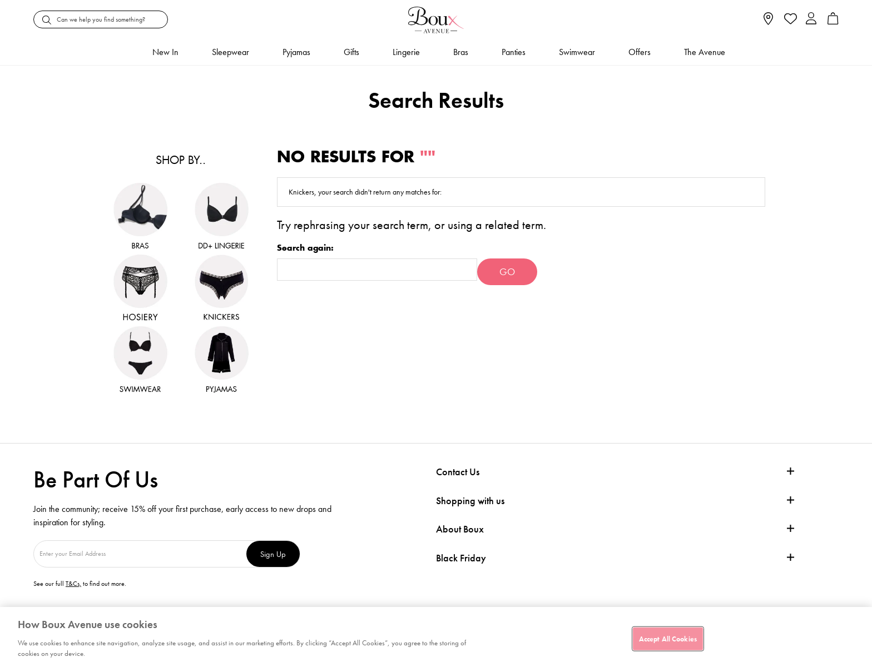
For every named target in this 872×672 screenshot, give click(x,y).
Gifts (351, 52)
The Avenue (704, 52)
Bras (460, 52)
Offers (639, 52)
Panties (514, 52)
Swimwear (577, 52)
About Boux (460, 529)
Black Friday (461, 558)
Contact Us (457, 471)
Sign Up (273, 554)
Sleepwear (230, 52)
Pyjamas (296, 52)
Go (507, 271)
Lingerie (406, 52)
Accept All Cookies (668, 638)
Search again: (305, 248)
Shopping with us (470, 500)
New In (165, 52)
